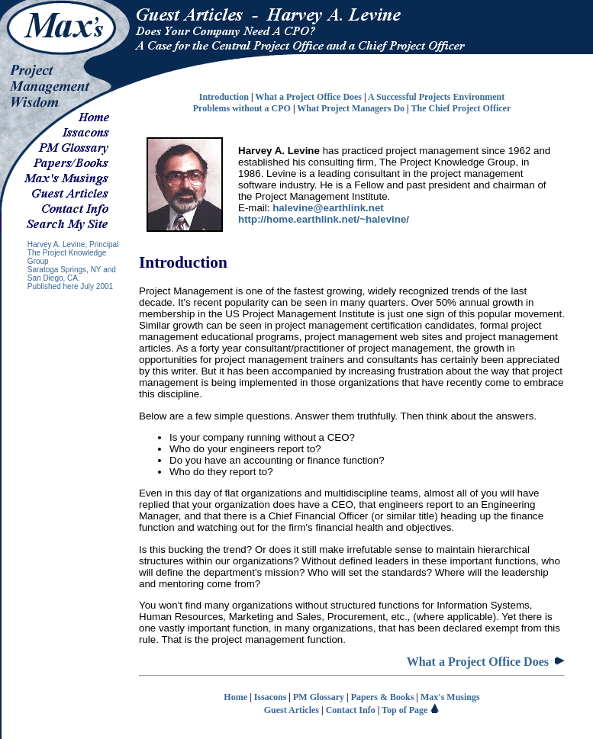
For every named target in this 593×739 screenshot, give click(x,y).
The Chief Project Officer (461, 108)
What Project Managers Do (350, 108)
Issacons (270, 697)
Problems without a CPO (242, 108)
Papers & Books (382, 697)
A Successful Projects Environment (436, 97)
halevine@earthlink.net (328, 208)
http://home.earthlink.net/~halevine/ (323, 219)
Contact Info (350, 710)
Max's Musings (450, 697)
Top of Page (411, 710)
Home (235, 697)
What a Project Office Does (308, 97)
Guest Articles (291, 710)
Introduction (224, 97)
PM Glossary (318, 697)
